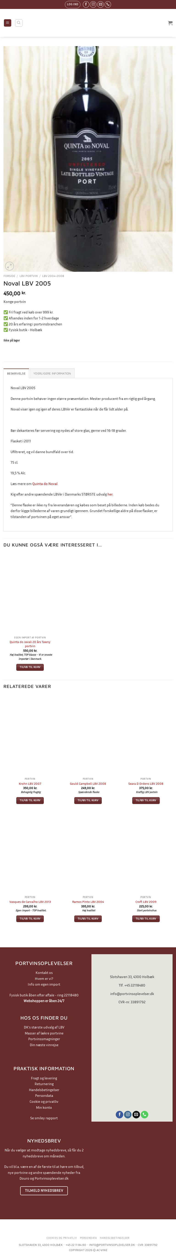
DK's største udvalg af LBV (44, 1027)
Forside (9, 276)
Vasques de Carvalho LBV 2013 (30, 902)
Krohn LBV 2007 (30, 783)
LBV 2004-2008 (53, 276)
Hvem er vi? (44, 978)
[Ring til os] (107, 4)
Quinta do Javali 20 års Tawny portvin (30, 644)
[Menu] (7, 23)
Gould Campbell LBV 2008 (88, 783)
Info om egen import (44, 984)
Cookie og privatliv (44, 1101)
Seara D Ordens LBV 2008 (145, 783)
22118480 (71, 995)
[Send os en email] (100, 4)
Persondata (44, 1095)
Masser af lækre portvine (44, 1033)
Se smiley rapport (44, 1118)
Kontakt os (44, 972)
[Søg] (18, 23)
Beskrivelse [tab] (16, 373)
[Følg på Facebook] (86, 4)
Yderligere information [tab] (52, 373)
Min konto (44, 1107)
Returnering (44, 1083)
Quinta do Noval (45, 483)
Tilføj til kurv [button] (30, 667)
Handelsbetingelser (44, 1089)
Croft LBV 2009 (146, 902)
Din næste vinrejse (44, 1045)
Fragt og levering (44, 1078)
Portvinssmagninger (44, 1039)
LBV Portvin (28, 276)
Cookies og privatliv (62, 1237)
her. (110, 494)
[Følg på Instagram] (93, 4)
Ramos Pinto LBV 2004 (88, 902)
